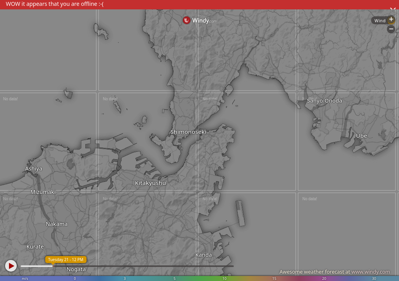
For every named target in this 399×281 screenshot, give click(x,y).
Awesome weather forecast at (334, 271)
